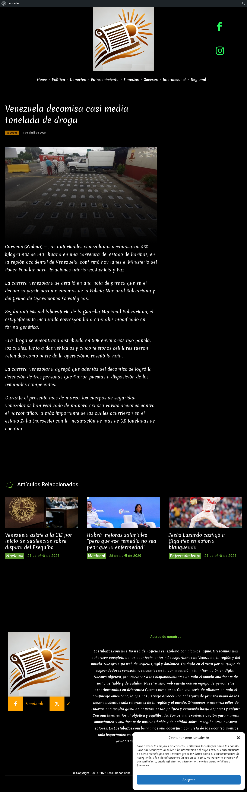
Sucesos (12, 133)
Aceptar (189, 779)
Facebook (34, 703)
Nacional (14, 556)
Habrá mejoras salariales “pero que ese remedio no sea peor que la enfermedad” (121, 541)
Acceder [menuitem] (14, 3)
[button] (238, 738)
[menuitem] (3, 3)
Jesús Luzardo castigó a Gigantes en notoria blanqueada (197, 541)
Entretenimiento (185, 556)
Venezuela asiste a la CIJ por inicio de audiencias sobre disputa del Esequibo (38, 541)
